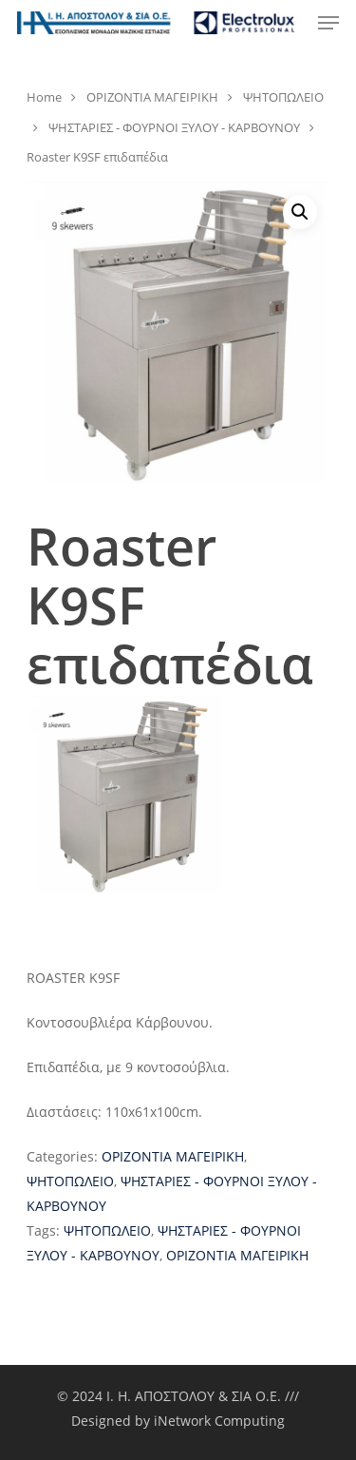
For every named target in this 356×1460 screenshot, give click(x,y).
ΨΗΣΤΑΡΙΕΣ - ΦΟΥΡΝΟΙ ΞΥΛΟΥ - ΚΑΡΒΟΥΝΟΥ (174, 127)
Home (44, 97)
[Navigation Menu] (328, 22)
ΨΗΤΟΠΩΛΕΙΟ (283, 97)
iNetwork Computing (219, 1421)
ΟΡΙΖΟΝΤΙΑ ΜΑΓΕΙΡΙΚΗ (152, 97)
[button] (300, 212)
